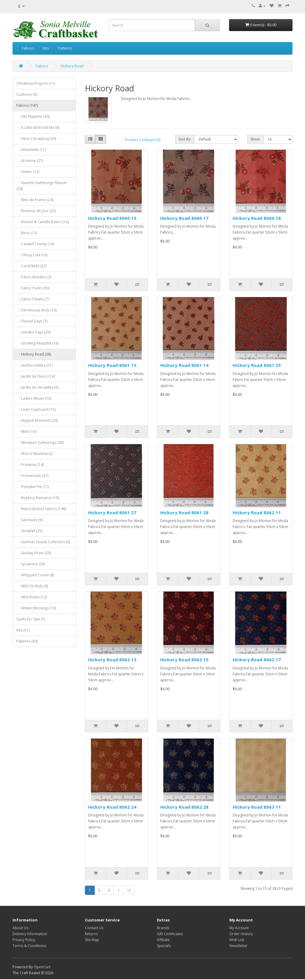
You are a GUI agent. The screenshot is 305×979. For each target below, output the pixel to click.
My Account (239, 927)
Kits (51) (22, 630)
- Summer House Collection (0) (43, 541)
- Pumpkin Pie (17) (32, 486)
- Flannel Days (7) (31, 321)
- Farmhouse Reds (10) (36, 310)
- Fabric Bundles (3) (33, 277)
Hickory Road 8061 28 (184, 512)
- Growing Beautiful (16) (37, 343)
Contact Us (94, 927)
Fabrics (28, 48)
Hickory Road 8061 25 (257, 365)
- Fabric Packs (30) (32, 288)
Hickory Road (72, 66)
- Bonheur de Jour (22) (36, 210)
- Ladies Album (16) (33, 398)
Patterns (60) (27, 641)
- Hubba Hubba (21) (34, 365)
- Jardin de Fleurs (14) (35, 376)
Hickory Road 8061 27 (112, 512)
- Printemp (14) (30, 464)
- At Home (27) (29, 160)
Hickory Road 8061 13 (112, 365)
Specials (164, 945)
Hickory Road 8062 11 (257, 512)
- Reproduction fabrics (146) (41, 508)
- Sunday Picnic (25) (33, 552)
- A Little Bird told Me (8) (37, 127)
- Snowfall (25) (29, 530)
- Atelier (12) (27, 171)
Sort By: (184, 139)
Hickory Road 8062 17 (257, 660)
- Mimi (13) (26, 431)
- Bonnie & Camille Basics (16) (42, 221)
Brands (163, 927)
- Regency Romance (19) (37, 497)
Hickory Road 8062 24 (112, 807)
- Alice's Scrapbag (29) (36, 138)
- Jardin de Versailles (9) (37, 387)
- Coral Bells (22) (31, 265)
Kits (46, 48)
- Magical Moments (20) (37, 420)
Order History (241, 933)
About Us (20, 927)
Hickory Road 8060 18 (257, 218)
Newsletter (238, 945)
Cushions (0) (26, 94)
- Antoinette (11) (31, 149)
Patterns (65, 48)
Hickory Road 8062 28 (184, 807)
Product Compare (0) (142, 139)
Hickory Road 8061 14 (184, 365)
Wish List (236, 939)
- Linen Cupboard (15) (36, 409)
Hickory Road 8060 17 (184, 218)
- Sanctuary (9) (29, 519)
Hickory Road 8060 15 (112, 218)
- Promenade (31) (32, 475)
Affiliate (163, 939)
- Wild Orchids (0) (32, 586)
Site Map (92, 939)
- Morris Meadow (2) (34, 453)
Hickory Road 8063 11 (257, 807)
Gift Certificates (170, 933)
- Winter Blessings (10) (36, 608)
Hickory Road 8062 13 (112, 660)
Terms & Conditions (29, 945)
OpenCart (42, 966)
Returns (91, 933)
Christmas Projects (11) (35, 83)
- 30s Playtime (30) (32, 116)
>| (129, 890)
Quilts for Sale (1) (30, 619)
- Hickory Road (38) (33, 354)
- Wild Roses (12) (31, 597)
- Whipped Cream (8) (35, 574)
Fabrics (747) (27, 105)
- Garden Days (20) (33, 332)
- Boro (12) (26, 232)
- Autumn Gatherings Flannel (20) (41, 185)
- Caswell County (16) (35, 243)
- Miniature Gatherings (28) (39, 442)
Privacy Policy (24, 939)
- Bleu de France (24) (34, 199)
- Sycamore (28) (30, 563)
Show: (255, 139)
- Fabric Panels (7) (32, 299)
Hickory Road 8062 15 (184, 660)
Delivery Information (30, 933)
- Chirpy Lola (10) (31, 254)
